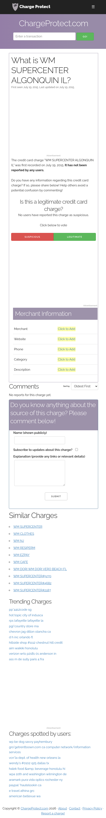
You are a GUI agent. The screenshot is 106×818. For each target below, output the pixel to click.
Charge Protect (31, 7)
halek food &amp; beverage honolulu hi (37, 769)
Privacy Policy (92, 808)
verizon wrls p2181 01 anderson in (32, 654)
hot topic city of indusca (26, 615)
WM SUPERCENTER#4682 (32, 583)
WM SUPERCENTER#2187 (32, 590)
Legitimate (74, 237)
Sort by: (66, 386)
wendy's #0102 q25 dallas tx (29, 763)
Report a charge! (53, 813)
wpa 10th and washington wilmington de (38, 774)
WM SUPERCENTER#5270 (32, 576)
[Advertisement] (53, 124)
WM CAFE (20, 562)
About (62, 808)
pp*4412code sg (20, 609)
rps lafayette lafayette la (26, 620)
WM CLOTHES (23, 534)
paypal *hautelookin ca (25, 785)
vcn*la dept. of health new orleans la (34, 758)
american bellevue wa (24, 796)
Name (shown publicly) (30, 433)
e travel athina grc (21, 791)
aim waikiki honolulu (23, 648)
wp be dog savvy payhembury (30, 742)
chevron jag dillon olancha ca (30, 631)
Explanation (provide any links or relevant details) (49, 456)
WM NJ (18, 541)
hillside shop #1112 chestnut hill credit (36, 643)
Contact (74, 808)
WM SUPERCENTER (27, 527)
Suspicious (32, 237)
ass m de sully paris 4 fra (26, 659)
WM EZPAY (21, 555)
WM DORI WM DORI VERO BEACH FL (40, 569)
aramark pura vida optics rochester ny (36, 780)
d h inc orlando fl (21, 637)
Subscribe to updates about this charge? (42, 450)
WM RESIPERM (24, 548)
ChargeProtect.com (34, 808)
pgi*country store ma (24, 626)
